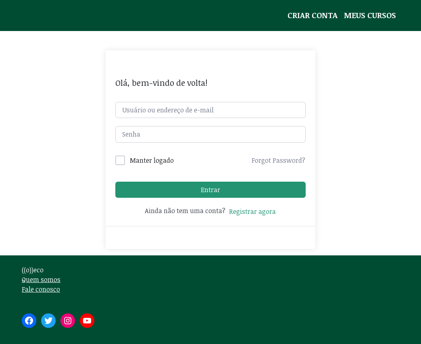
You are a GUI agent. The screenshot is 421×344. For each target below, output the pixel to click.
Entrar (210, 189)
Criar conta (313, 15)
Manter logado (152, 160)
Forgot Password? (278, 160)
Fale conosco (41, 289)
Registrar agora (252, 211)
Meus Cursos (370, 15)
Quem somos (41, 279)
